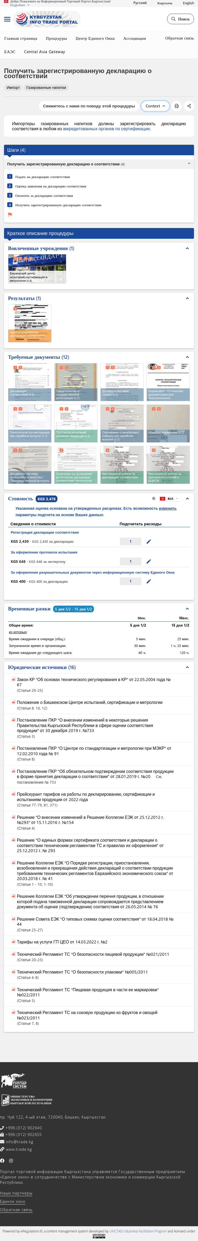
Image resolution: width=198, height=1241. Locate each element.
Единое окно (12, 1201)
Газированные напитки (46, 87)
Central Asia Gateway (44, 51)
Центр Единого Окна (95, 38)
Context (155, 105)
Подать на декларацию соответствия (42, 176)
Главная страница (20, 38)
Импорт (13, 87)
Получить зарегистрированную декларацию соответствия (58, 205)
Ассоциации (134, 38)
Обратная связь (179, 38)
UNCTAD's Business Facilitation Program (138, 1231)
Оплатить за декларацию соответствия (44, 195)
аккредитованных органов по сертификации (106, 128)
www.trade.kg (18, 1149)
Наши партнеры (16, 1193)
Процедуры (56, 38)
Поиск (180, 18)
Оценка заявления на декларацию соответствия (50, 186)
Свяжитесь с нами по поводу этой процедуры (89, 105)
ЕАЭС (10, 51)
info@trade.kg (19, 1141)
